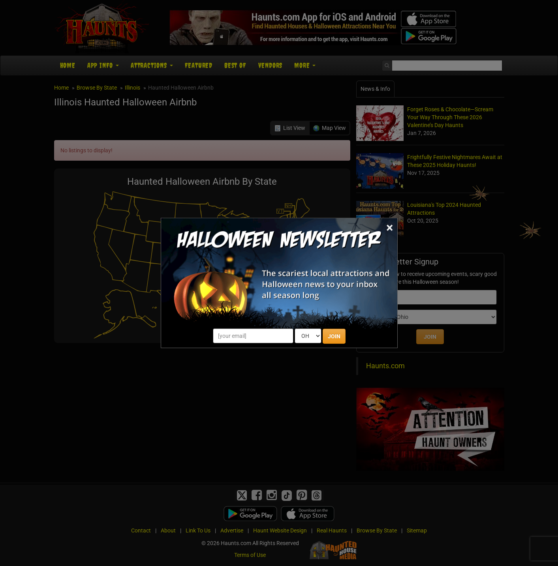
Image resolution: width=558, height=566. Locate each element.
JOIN (334, 336)
